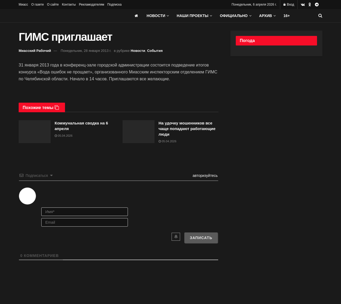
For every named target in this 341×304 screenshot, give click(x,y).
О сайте (53, 4)
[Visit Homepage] (59, 15)
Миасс (23, 4)
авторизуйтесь (205, 175)
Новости (156, 16)
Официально (233, 16)
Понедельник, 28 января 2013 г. (86, 51)
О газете (37, 4)
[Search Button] (320, 15)
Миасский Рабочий (35, 51)
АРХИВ (265, 16)
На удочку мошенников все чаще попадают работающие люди (187, 128)
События (155, 51)
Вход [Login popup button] (288, 4)
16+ (286, 16)
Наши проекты (192, 16)
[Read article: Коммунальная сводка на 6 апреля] (35, 131)
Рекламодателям (91, 4)
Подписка (114, 4)
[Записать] (201, 237)
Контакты (69, 4)
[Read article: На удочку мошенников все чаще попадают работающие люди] (139, 131)
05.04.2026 (63, 135)
